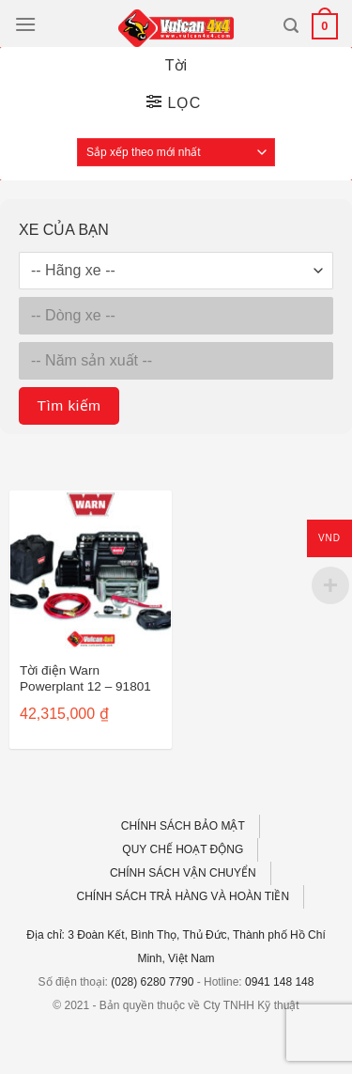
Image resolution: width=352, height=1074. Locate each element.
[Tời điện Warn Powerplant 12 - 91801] (90, 571)
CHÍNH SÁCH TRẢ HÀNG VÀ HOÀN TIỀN (183, 896)
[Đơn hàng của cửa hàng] (176, 152)
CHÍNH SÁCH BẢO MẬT (183, 826)
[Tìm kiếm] (290, 26)
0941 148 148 (279, 981)
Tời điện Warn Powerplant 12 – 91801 (85, 678)
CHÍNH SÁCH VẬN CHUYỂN (183, 872)
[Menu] (25, 24)
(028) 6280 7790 (152, 981)
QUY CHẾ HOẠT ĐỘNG (182, 849)
